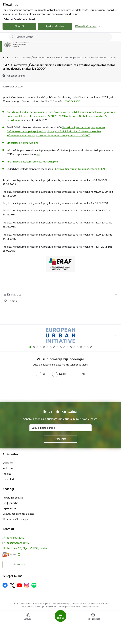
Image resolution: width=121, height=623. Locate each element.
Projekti (7, 473)
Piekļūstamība (10, 503)
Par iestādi (8, 479)
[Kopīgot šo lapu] (60, 301)
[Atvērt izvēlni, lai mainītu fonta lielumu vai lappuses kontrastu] (93, 617)
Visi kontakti (19, 564)
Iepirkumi (8, 468)
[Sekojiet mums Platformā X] (12, 585)
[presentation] (28, 389)
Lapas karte (9, 508)
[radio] (40, 374)
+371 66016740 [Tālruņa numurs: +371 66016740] (15, 537)
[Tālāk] (115, 335)
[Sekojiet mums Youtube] (19, 585)
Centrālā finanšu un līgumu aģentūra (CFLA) (80, 169)
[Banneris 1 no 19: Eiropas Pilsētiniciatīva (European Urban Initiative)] (60, 335)
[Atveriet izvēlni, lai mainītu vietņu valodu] (28, 617)
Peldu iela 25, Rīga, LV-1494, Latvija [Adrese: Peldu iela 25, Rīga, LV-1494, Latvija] (27, 548)
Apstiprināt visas (55, 26)
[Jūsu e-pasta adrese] (60, 427)
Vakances (8, 463)
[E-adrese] (9, 554)
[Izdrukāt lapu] (60, 294)
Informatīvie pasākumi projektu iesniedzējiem (32, 161)
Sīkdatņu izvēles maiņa (15, 519)
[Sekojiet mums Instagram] (26, 585)
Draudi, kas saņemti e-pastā (18, 513)
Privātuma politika (13, 497)
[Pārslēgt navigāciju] (60, 616)
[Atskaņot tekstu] (16, 76)
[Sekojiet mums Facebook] (5, 585)
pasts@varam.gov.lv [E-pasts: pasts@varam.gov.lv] (18, 542)
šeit (38, 154)
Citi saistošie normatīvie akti (22, 142)
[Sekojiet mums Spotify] (33, 585)
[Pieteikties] (60, 439)
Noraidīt (19, 26)
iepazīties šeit (72, 101)
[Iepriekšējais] (6, 335)
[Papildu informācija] (19, 554)
